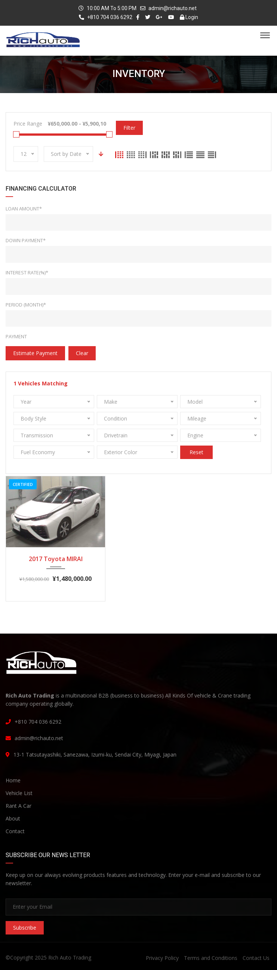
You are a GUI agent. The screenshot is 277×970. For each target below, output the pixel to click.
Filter (129, 127)
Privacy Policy (162, 957)
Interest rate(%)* (27, 272)
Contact (15, 831)
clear (82, 353)
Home (13, 780)
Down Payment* (26, 240)
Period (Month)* (26, 304)
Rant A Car (18, 805)
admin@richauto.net (172, 8)
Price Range (27, 123)
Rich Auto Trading (69, 957)
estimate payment (35, 353)
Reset (196, 452)
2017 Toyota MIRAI (56, 559)
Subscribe (24, 927)
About (13, 818)
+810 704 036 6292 (105, 17)
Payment (16, 336)
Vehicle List (19, 793)
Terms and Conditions (210, 957)
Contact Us (256, 957)
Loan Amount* (24, 208)
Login (189, 17)
